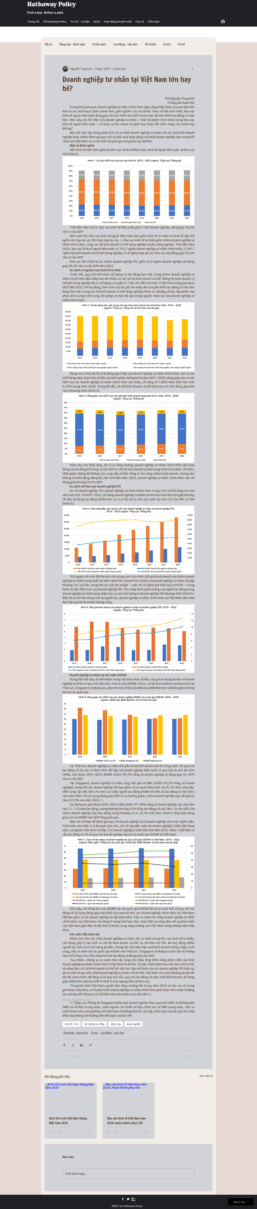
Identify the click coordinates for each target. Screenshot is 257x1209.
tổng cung (115, 1024)
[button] (80, 21)
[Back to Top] (240, 1201)
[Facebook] (123, 1199)
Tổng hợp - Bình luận (72, 44)
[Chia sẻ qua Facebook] (64, 1045)
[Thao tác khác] (192, 69)
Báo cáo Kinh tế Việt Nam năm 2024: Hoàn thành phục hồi (126, 1120)
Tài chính (150, 44)
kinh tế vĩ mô (71, 1024)
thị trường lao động (94, 1024)
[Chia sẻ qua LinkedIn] (81, 1045)
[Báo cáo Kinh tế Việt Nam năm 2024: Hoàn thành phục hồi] (128, 1097)
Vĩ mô (181, 44)
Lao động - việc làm (125, 44)
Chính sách (99, 44)
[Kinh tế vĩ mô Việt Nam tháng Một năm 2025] (70, 1097)
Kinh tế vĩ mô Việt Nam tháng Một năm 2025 (68, 1120)
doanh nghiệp (134, 1024)
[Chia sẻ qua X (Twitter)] (73, 1045)
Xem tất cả (206, 1076)
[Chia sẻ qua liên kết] (90, 1045)
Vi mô (166, 44)
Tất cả (48, 44)
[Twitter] (128, 1199)
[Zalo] (133, 1199)
